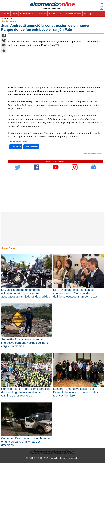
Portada (5, 14)
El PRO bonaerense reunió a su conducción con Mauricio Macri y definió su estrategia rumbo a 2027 (75, 356)
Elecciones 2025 (73, 14)
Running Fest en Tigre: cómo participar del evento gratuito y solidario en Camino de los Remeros (26, 455)
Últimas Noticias (9, 311)
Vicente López (55, 14)
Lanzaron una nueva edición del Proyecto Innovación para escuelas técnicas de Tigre (75, 455)
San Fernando (26, 14)
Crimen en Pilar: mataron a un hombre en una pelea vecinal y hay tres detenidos (25, 505)
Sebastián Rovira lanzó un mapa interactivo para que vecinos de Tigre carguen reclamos (24, 406)
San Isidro (41, 14)
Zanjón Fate (15, 210)
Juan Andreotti (31, 210)
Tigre (14, 14)
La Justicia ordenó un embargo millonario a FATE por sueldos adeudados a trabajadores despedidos (25, 356)
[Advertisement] (54, 129)
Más (87, 14)
